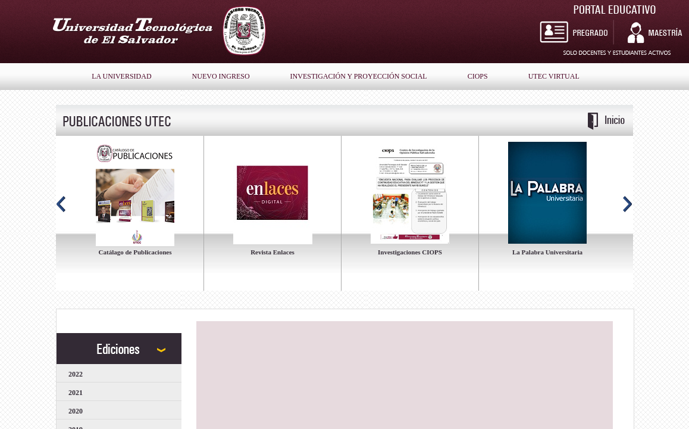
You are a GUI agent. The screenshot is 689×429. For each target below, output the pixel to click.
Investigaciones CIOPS (410, 252)
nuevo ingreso (221, 76)
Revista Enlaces (272, 252)
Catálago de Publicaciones (135, 252)
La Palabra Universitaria (547, 252)
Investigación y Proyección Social (358, 76)
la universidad (121, 76)
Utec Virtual (554, 76)
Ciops (478, 76)
